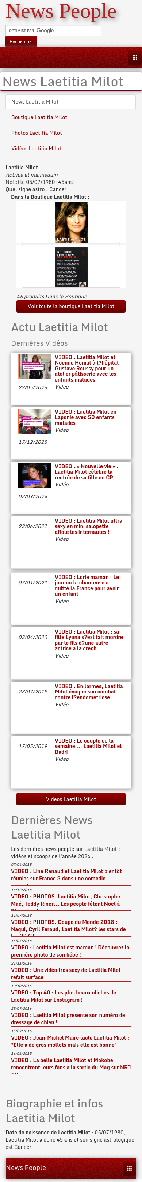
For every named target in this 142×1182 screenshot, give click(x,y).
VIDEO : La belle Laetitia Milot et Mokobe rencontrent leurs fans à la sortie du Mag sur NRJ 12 (71, 1067)
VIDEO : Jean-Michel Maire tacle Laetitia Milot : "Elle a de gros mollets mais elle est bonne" (70, 1041)
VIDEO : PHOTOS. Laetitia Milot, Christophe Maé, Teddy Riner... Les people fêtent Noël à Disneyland (65, 903)
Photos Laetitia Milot (36, 133)
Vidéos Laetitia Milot (36, 148)
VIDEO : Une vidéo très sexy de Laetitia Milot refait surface (66, 973)
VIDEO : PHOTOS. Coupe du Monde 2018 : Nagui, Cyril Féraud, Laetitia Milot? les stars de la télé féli (68, 929)
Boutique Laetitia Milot (39, 117)
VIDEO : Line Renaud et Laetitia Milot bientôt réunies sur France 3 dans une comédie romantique (66, 878)
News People (26, 1167)
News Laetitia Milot (34, 101)
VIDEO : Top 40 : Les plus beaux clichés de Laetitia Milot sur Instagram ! (63, 996)
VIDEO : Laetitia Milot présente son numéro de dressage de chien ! (68, 1018)
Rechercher (21, 41)
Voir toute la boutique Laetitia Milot (71, 306)
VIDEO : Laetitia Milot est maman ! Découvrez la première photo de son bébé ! (70, 951)
